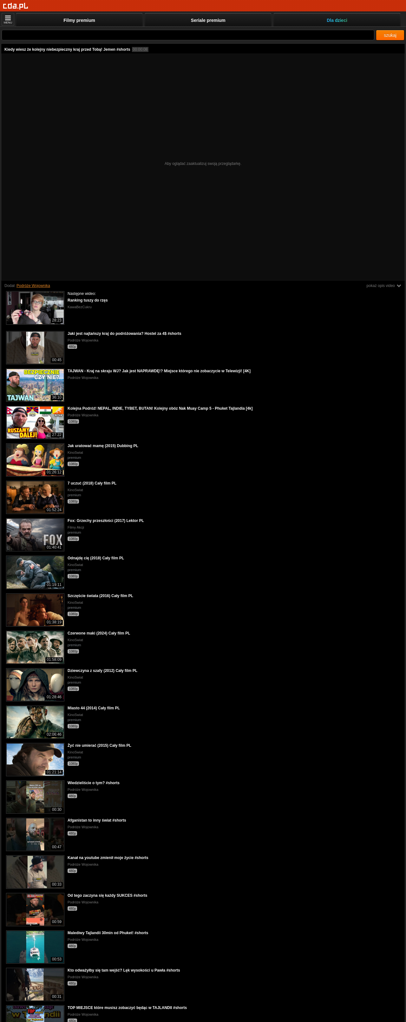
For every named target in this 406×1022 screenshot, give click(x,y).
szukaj (390, 35)
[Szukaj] (188, 35)
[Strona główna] (15, 6)
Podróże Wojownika (33, 285)
